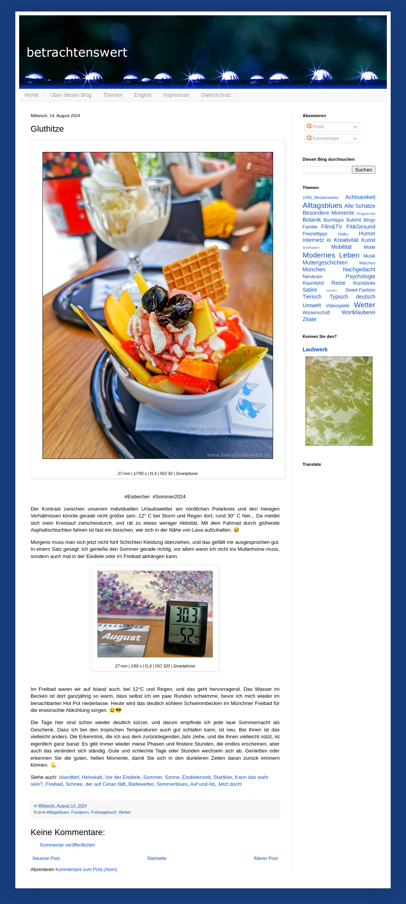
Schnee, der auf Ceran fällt (95, 784)
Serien (331, 290)
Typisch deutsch (352, 297)
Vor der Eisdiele (122, 777)
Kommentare (323, 138)
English (143, 95)
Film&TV (331, 227)
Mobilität (341, 247)
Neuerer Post (46, 858)
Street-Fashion (360, 290)
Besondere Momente (328, 213)
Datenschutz (216, 95)
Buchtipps (334, 220)
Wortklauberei (358, 312)
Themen (113, 95)
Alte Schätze (359, 206)
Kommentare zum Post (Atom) (86, 869)
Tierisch (312, 297)
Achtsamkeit (360, 197)
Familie (310, 227)
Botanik (312, 220)
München (314, 269)
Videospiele (337, 305)
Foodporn (80, 812)
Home (32, 95)
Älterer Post (266, 858)
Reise (338, 283)
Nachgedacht (359, 269)
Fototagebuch (103, 812)
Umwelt (312, 305)
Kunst (368, 240)
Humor (367, 233)
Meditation (311, 247)
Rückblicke (364, 283)
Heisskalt (92, 777)
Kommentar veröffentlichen (67, 845)
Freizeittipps (315, 234)
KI (329, 240)
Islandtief (69, 777)
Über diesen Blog (70, 95)
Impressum (176, 95)
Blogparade (366, 213)
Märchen (367, 263)
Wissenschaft (316, 312)
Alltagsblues (58, 812)
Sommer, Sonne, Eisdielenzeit (177, 777)
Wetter (125, 812)
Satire (310, 290)
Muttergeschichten (325, 262)
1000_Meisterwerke (321, 197)
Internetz (313, 240)
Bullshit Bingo (360, 220)
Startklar (222, 777)
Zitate (309, 319)
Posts (315, 126)
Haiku (343, 234)
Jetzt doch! (230, 784)
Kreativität (346, 240)
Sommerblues (171, 784)
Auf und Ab (202, 784)
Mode (369, 247)
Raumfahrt (313, 283)
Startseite (157, 858)
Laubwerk (315, 349)
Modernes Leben (331, 255)
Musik (369, 256)
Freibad (54, 784)
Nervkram (313, 276)
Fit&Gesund (360, 227)
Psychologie (360, 276)
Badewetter (141, 784)
